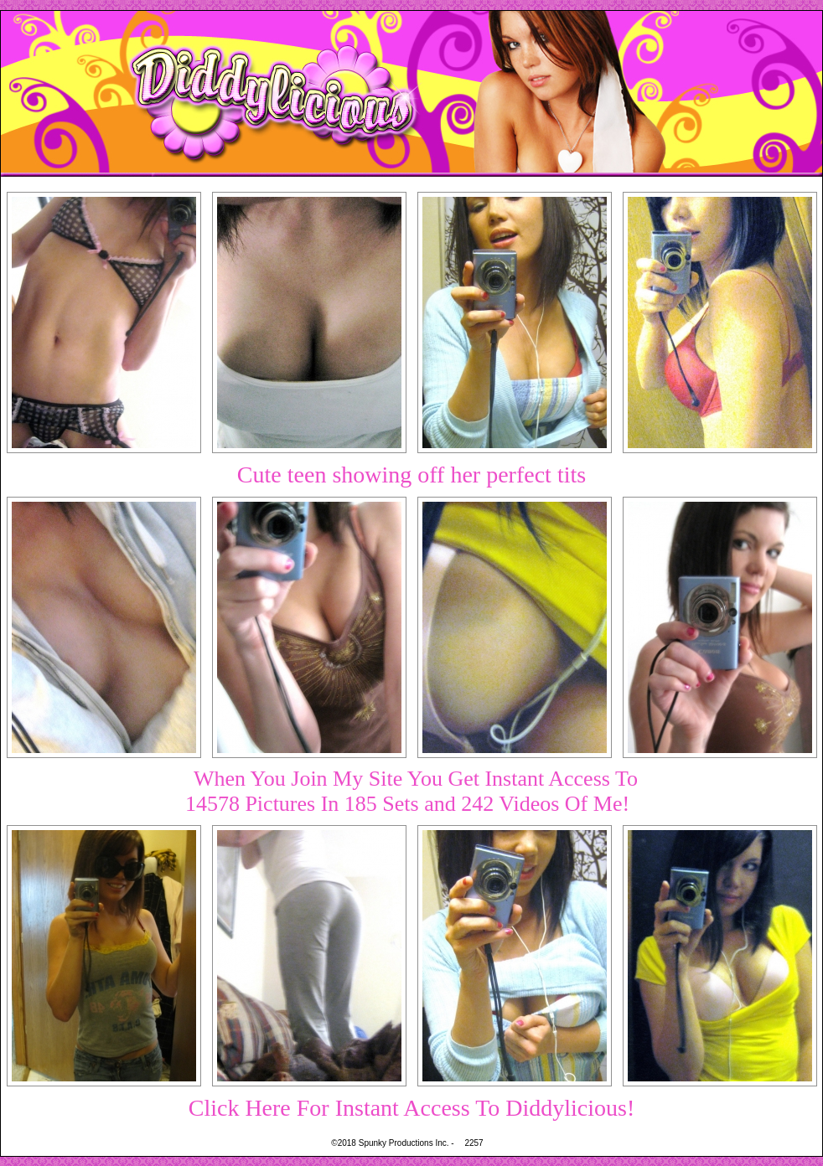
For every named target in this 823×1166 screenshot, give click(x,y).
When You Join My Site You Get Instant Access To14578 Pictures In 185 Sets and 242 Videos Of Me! (411, 791)
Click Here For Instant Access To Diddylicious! (412, 1108)
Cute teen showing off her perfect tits (411, 475)
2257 (473, 1143)
